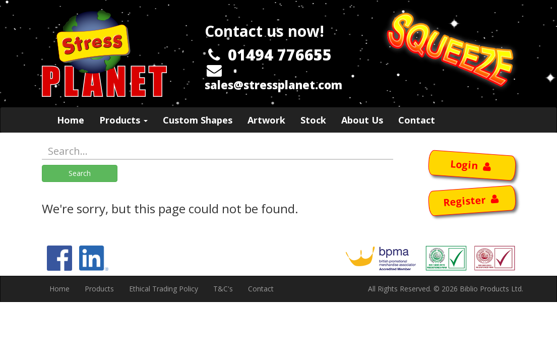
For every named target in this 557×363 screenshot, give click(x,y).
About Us (362, 120)
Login (472, 164)
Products (123, 120)
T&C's (223, 288)
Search (80, 173)
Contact (416, 120)
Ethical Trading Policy (163, 288)
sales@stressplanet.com (273, 84)
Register (472, 201)
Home (70, 120)
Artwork (266, 120)
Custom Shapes (197, 120)
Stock (313, 120)
